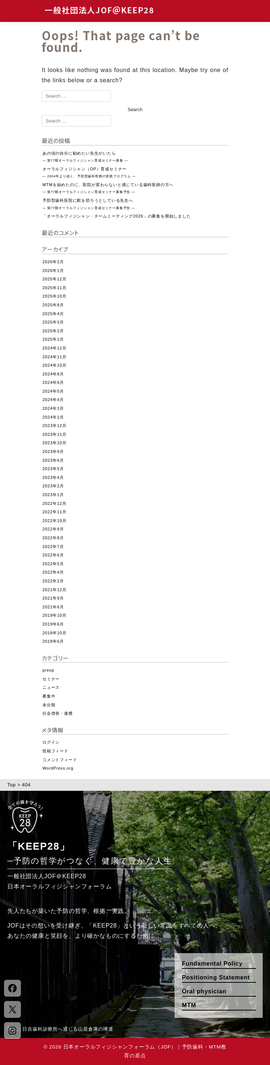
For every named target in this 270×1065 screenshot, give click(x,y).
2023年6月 (53, 460)
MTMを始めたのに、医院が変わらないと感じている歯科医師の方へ (107, 188)
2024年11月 (54, 357)
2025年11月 (54, 288)
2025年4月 (53, 313)
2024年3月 (53, 408)
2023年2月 (53, 486)
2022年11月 (54, 512)
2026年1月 (53, 270)
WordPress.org (58, 768)
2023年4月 (53, 477)
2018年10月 (54, 633)
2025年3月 (53, 322)
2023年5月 (53, 469)
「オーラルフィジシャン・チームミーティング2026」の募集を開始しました (116, 216)
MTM (189, 1005)
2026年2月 (53, 262)
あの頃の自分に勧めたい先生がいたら (85, 157)
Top (11, 785)
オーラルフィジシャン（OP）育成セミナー (89, 172)
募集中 (48, 696)
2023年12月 (54, 425)
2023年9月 (53, 451)
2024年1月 (53, 417)
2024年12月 (54, 348)
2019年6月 (53, 624)
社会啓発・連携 (57, 713)
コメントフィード (59, 760)
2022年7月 (53, 546)
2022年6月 (53, 555)
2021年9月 (53, 598)
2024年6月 (53, 382)
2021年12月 (54, 590)
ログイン (51, 742)
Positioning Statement (216, 977)
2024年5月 (53, 391)
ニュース (51, 687)
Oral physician (204, 991)
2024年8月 (53, 374)
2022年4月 (53, 572)
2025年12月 (54, 279)
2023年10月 (54, 443)
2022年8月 (53, 538)
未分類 (48, 705)
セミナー (51, 679)
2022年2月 (53, 581)
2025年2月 (53, 331)
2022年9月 (53, 529)
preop (48, 670)
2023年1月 (53, 494)
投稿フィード (55, 751)
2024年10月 (54, 365)
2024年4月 (53, 399)
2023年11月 (54, 434)
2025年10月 (54, 296)
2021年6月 (53, 607)
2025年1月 (53, 339)
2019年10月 (54, 615)
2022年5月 (53, 564)
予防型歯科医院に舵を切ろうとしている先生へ (88, 204)
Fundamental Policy (212, 963)
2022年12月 (54, 503)
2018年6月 (53, 641)
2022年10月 (54, 520)
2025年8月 (53, 305)
